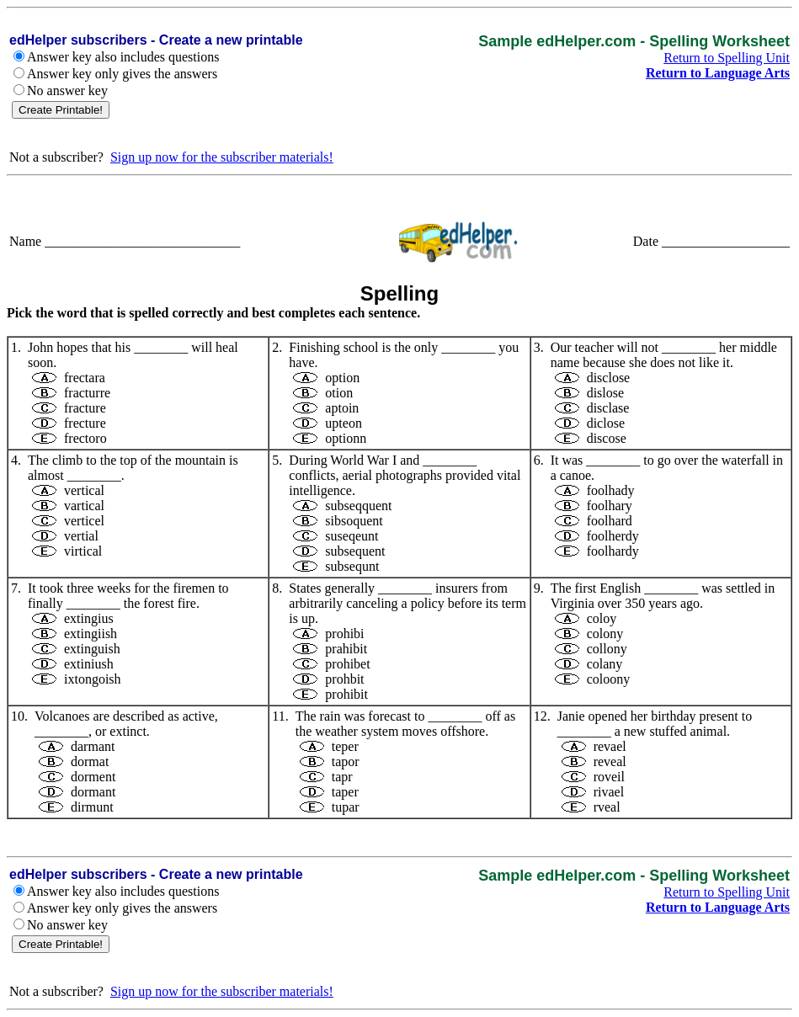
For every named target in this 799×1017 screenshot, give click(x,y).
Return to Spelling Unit (726, 58)
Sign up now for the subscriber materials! (221, 157)
